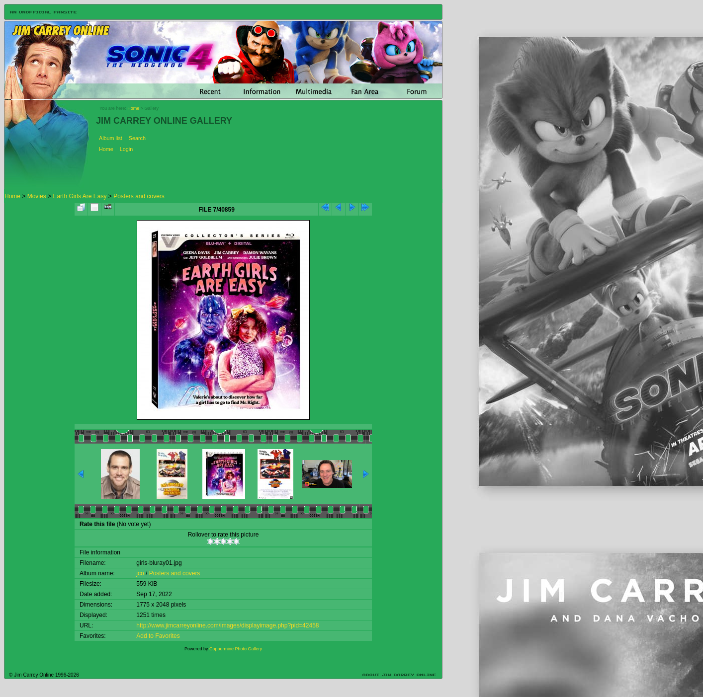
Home (133, 108)
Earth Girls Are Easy (79, 196)
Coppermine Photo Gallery (235, 648)
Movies (36, 196)
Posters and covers (139, 196)
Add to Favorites (157, 635)
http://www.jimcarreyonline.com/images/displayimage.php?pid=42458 (227, 625)
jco (140, 573)
